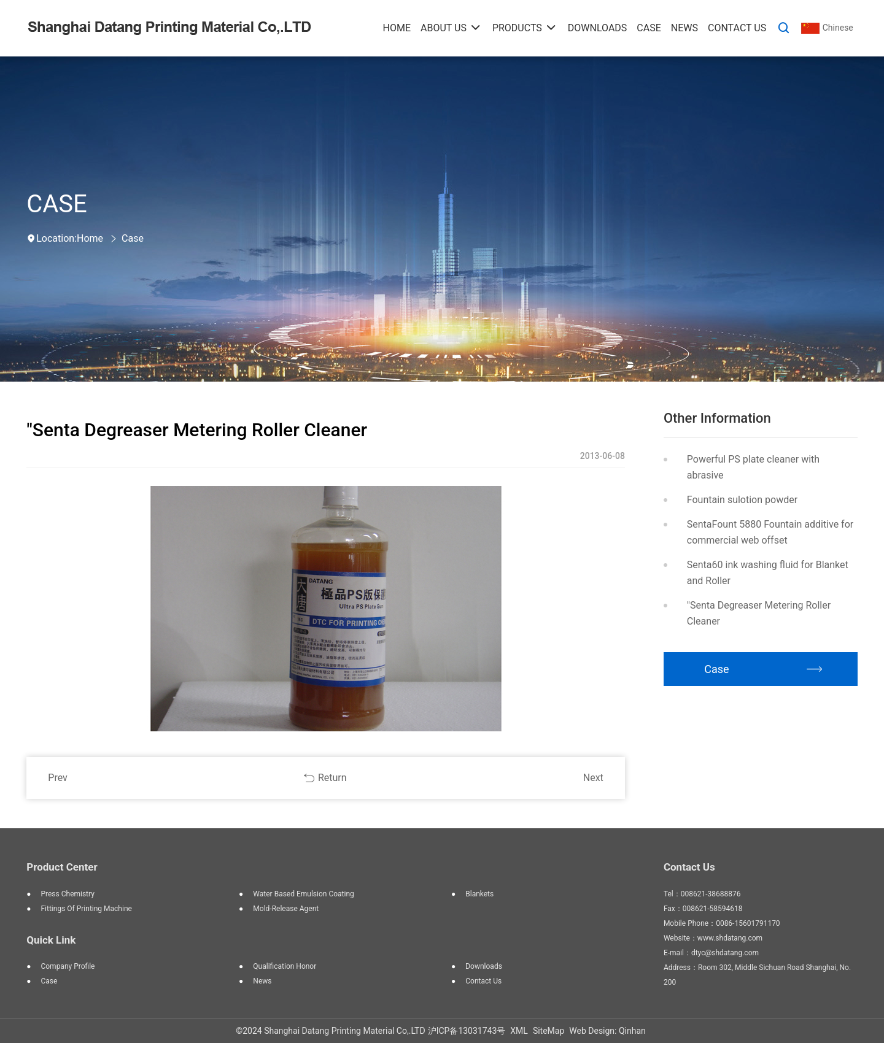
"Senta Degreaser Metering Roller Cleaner (759, 613)
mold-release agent (286, 908)
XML (519, 1031)
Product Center (61, 867)
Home (90, 238)
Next (593, 777)
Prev (58, 777)
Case (133, 238)
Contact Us (483, 981)
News (262, 981)
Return (332, 777)
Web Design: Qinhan (607, 1031)
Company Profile (68, 966)
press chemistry (67, 894)
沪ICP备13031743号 (467, 1031)
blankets (479, 894)
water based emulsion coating (303, 894)
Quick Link (51, 940)
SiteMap (548, 1031)
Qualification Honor (284, 966)
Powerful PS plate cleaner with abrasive (753, 467)
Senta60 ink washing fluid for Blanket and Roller (767, 573)
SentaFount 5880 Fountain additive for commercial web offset (770, 532)
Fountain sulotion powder (742, 500)
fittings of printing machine (86, 908)
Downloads (483, 966)
